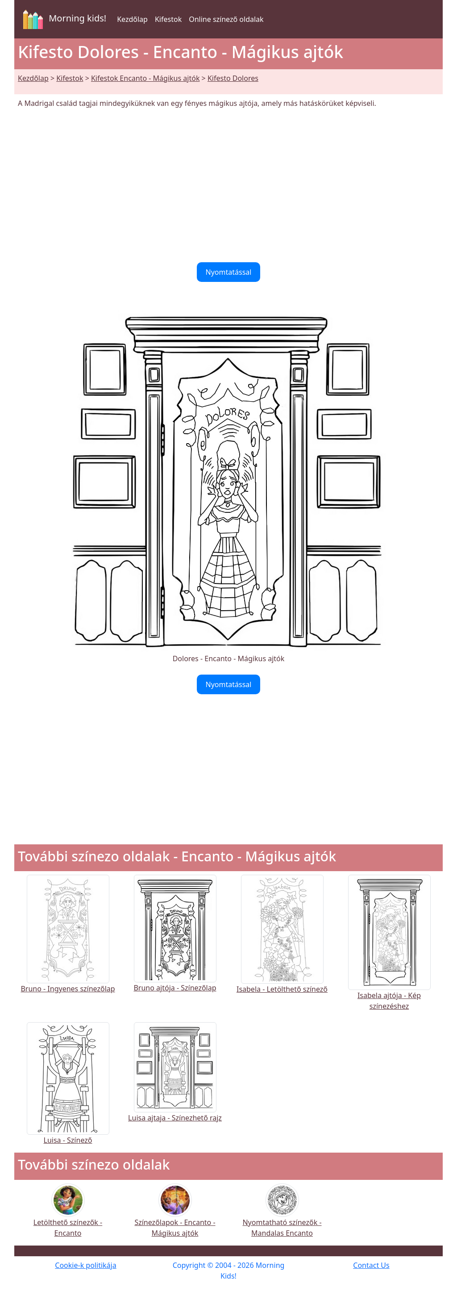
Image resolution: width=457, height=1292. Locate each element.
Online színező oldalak (226, 19)
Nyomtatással (229, 272)
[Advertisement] (228, 185)
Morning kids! (63, 19)
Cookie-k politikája (85, 1265)
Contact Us (371, 1265)
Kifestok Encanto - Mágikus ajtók (145, 78)
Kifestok (168, 19)
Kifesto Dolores (233, 78)
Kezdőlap (132, 19)
